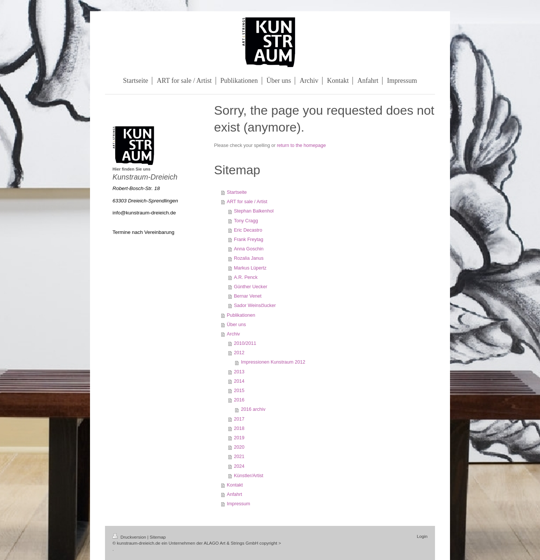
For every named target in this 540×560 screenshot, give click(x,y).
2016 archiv (253, 409)
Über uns (236, 324)
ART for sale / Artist (247, 201)
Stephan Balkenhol (254, 211)
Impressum (238, 503)
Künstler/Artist (248, 475)
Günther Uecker (250, 286)
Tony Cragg (246, 220)
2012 (239, 352)
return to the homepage (301, 145)
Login (422, 536)
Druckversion (129, 537)
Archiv (233, 334)
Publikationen (241, 315)
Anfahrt (234, 494)
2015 (239, 390)
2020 (239, 447)
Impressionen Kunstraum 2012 (273, 362)
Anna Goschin (249, 249)
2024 (239, 466)
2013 (239, 371)
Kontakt (235, 485)
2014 (239, 381)
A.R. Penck (246, 277)
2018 (239, 428)
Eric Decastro (248, 230)
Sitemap (158, 537)
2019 (239, 437)
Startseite (237, 192)
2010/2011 (245, 343)
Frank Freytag (248, 239)
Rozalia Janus (249, 258)
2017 (239, 419)
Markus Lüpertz (250, 268)
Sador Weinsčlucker (255, 305)
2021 (239, 456)
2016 (239, 400)
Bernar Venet (248, 296)
